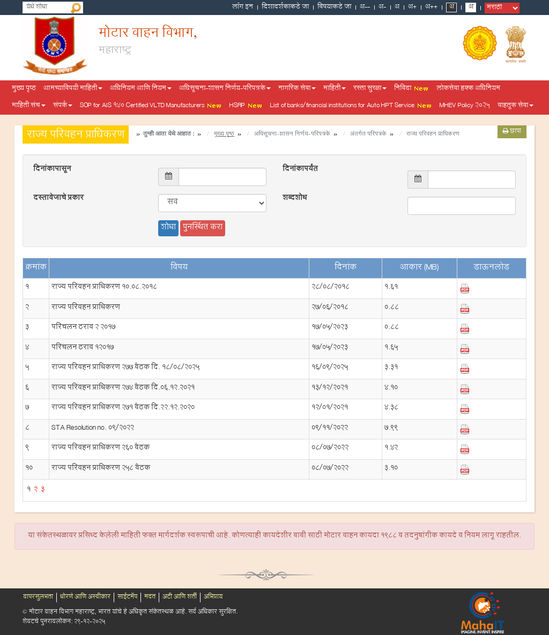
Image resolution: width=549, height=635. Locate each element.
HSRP (246, 106)
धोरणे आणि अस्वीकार (85, 597)
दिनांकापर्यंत (300, 170)
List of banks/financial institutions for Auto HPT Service (351, 106)
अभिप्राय (213, 597)
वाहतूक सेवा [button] (515, 106)
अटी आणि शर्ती (179, 597)
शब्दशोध (295, 199)
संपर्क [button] (62, 106)
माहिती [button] (334, 89)
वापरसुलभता (38, 597)
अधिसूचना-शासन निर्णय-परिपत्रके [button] (225, 89)
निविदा (411, 89)
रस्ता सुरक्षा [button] (370, 89)
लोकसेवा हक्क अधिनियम (468, 89)
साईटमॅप (127, 597)
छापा (512, 131)
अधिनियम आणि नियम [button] (141, 89)
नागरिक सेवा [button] (297, 89)
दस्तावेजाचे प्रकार (58, 199)
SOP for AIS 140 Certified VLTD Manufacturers (151, 106)
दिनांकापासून (52, 170)
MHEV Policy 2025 (465, 106)
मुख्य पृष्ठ (24, 89)
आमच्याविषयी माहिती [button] (72, 89)
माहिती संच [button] (29, 106)
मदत (149, 597)
